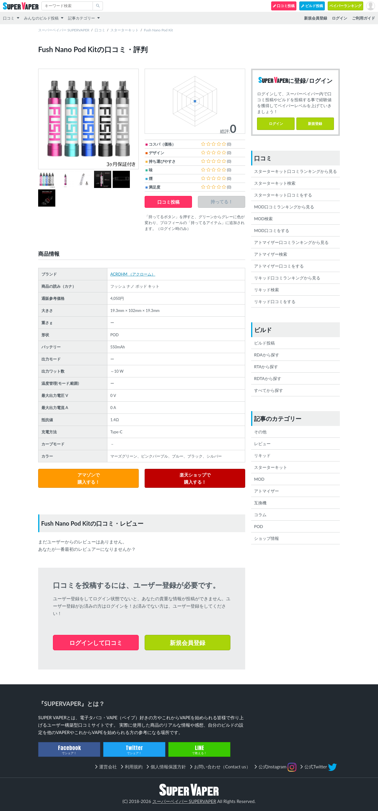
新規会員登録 (187, 642)
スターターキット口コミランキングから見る (295, 171)
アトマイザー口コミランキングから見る (291, 242)
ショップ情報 (266, 538)
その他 (260, 431)
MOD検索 (263, 218)
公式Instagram (278, 767)
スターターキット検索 (274, 183)
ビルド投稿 (312, 6)
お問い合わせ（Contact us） (222, 766)
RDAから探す (266, 354)
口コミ (8, 18)
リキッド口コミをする (274, 301)
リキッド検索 (266, 289)
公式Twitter (320, 767)
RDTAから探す (267, 378)
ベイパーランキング (345, 6)
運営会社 (108, 766)
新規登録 (315, 123)
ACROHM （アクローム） (132, 274)
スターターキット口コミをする (283, 194)
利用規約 (134, 766)
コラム (260, 514)
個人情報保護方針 (168, 766)
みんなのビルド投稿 (41, 18)
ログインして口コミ (95, 642)
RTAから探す (266, 366)
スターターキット (124, 30)
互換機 (260, 502)
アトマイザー (266, 490)
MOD (259, 479)
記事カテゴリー (81, 18)
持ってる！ (222, 201)
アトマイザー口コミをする (279, 265)
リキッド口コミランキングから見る (287, 277)
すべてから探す (268, 390)
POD (258, 526)
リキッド (262, 455)
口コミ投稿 (284, 6)
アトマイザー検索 (270, 254)
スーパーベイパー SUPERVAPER (63, 30)
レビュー (262, 443)
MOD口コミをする (271, 230)
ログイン (276, 123)
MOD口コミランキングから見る (284, 206)
